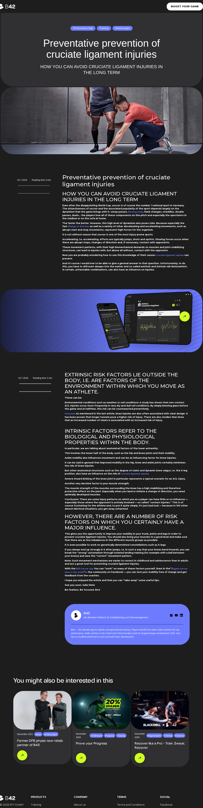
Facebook (166, 804)
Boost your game (185, 6)
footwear (70, 414)
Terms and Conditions (130, 804)
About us (80, 804)
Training (36, 804)
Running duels (135, 212)
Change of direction (78, 226)
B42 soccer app (84, 569)
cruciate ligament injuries (170, 255)
